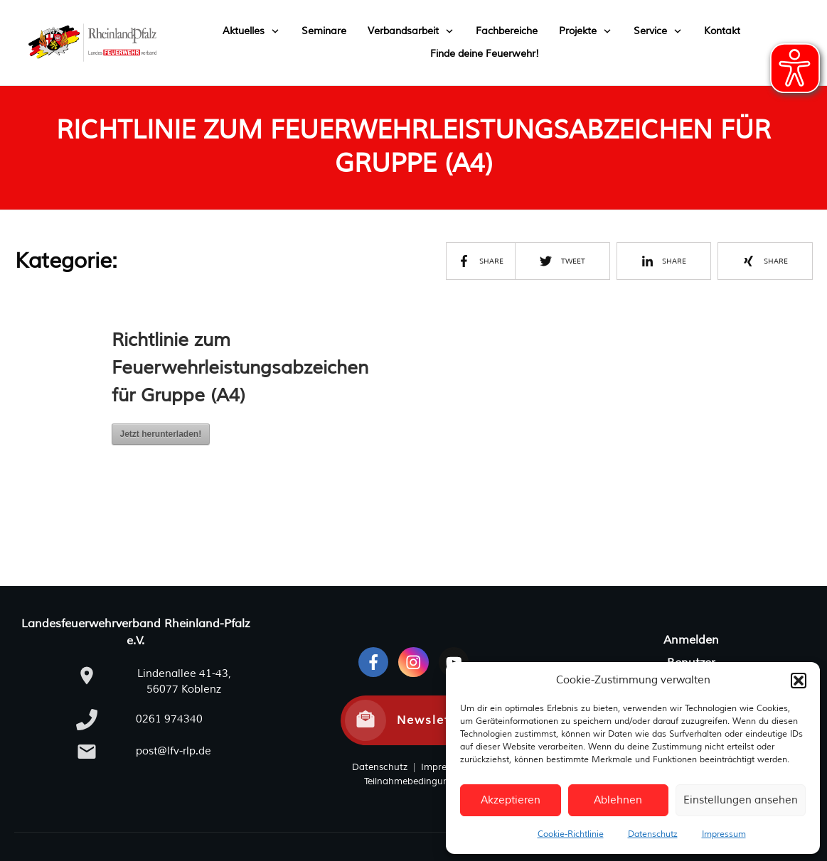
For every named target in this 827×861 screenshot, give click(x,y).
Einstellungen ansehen (740, 800)
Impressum (724, 834)
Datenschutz (653, 834)
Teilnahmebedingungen (414, 781)
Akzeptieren (510, 800)
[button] (798, 680)
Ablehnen (618, 800)
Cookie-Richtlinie (571, 834)
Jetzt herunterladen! (161, 434)
